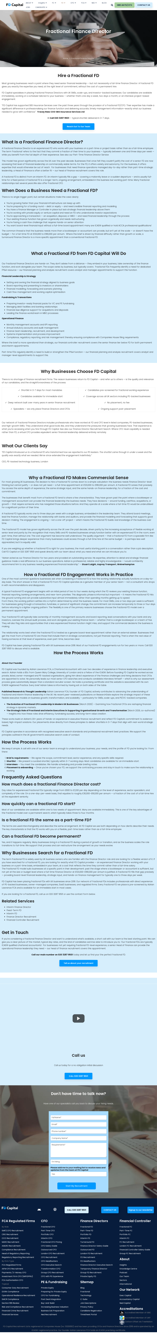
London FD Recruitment (91, 1253)
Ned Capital (125, 1303)
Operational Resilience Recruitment (18, 1295)
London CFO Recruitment (53, 1253)
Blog (82, 1287)
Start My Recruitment (77, 1186)
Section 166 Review (10, 1303)
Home (65, 58)
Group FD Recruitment (91, 1272)
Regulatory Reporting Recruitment (18, 1257)
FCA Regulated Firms (11, 1265)
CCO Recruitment (10, 1238)
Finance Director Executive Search (96, 1265)
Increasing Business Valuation (54, 1307)
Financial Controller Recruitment (23, 920)
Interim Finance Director (19, 907)
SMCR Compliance (10, 1299)
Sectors (123, 1280)
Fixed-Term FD (14, 910)
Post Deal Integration (51, 1299)
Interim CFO (46, 1238)
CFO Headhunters (49, 1261)
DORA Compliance (10, 1291)
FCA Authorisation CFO (12, 1280)
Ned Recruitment (49, 1314)
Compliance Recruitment (14, 1249)
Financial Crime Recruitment (15, 1310)
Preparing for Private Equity (54, 1291)
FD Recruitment (87, 1257)
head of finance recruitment (73, 170)
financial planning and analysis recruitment (45, 270)
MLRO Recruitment (10, 1242)
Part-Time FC (126, 1230)
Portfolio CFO (47, 1234)
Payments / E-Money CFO (14, 1272)
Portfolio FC (125, 1234)
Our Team (124, 1276)
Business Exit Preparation (52, 1310)
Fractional (85, 1291)
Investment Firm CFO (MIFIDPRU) (17, 1276)
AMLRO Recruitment (11, 1245)
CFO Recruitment (49, 1257)
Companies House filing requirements (119, 337)
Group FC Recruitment (130, 1253)
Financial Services (10, 1314)
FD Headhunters (87, 1261)
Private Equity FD (88, 1276)
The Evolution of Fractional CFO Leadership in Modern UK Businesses (43, 704)
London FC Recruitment (131, 1245)
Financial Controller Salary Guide (135, 1249)
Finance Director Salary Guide (94, 1245)
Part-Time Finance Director (87, 154)
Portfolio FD (85, 1234)
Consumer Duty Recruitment (15, 1287)
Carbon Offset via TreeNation (136, 1321)
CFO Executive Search (51, 1265)
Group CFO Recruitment (52, 1272)
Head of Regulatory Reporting (16, 1253)
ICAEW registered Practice (15, 685)
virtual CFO (25, 432)
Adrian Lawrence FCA (40, 669)
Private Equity (47, 1287)
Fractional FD (86, 1226)
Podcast (123, 1272)
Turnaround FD (87, 1242)
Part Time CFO (48, 1230)
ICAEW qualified (9, 945)
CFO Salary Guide (49, 1245)
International (126, 1284)
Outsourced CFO (49, 1249)
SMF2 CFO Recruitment (12, 1230)
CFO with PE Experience (52, 1276)
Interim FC (124, 1238)
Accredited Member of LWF (135, 1317)
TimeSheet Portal (88, 1314)
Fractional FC (126, 1226)
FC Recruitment (127, 1242)
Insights (123, 1265)
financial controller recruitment (74, 342)
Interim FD (12, 913)
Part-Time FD (86, 1230)
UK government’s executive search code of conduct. (53, 734)
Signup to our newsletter (141, 1210)
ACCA (121, 225)
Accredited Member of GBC (135, 1312)
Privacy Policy (86, 1307)
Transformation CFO (50, 1268)
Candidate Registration (91, 1310)
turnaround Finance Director (16, 237)
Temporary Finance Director (93, 1268)
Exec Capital (125, 1295)
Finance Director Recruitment (88, 428)
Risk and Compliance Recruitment (18, 1307)
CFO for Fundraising (50, 1295)
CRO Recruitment (10, 1234)
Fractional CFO (55, 183)
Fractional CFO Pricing (51, 1242)
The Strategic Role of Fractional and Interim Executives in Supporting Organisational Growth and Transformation (67, 710)
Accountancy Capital (129, 1299)
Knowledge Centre (128, 1268)
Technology (85, 1295)
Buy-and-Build (47, 1303)
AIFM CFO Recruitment (12, 1268)
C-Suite (83, 1299)
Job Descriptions (88, 1303)
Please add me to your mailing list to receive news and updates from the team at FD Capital (78, 1169)
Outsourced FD (87, 1249)
